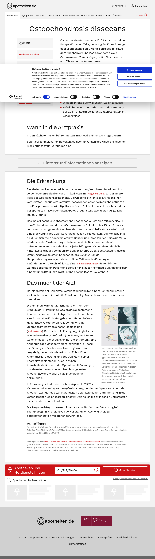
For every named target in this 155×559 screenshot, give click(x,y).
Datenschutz (86, 540)
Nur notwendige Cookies (134, 19)
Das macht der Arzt (29, 90)
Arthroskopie (36, 334)
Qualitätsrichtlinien (126, 540)
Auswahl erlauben (135, 13)
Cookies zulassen (134, 6)
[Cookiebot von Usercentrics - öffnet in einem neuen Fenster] (15, 33)
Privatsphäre (104, 540)
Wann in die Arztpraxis (31, 66)
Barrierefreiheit (77, 547)
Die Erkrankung (27, 78)
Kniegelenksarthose (89, 267)
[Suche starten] (97, 474)
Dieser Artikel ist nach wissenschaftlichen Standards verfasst (72, 445)
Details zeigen (130, 33)
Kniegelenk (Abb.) (97, 197)
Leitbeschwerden (29, 55)
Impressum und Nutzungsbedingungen (52, 540)
